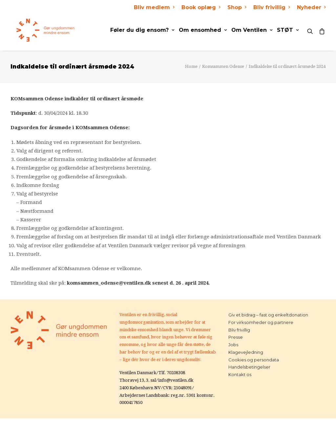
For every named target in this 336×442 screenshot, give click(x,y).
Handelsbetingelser (249, 367)
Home (191, 66)
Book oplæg (200, 7)
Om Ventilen (251, 30)
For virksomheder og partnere (260, 322)
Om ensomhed (203, 30)
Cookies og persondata (253, 359)
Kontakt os (239, 374)
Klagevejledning (245, 352)
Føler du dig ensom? (142, 30)
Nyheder (311, 7)
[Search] (311, 30)
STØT (288, 30)
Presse (235, 337)
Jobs (233, 344)
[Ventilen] (39, 30)
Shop (236, 7)
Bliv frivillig (271, 7)
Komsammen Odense (223, 66)
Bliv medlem (154, 7)
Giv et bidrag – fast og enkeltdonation (268, 314)
